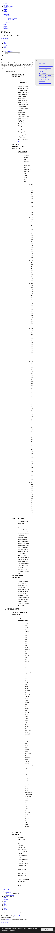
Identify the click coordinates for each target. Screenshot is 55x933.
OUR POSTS (42, 71)
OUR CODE (42, 64)
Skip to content (4, 38)
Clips (5, 43)
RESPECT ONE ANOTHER (46, 66)
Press (5, 46)
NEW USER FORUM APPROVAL (44, 80)
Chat (5, 47)
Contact (5, 48)
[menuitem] (5, 3)
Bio (4, 42)
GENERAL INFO (43, 77)
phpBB (8, 919)
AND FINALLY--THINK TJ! (46, 75)
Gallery (5, 44)
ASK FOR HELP (43, 73)
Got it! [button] (46, 929)
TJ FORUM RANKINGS (45, 83)
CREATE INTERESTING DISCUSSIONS (45, 68)
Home (5, 40)
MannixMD (17, 915)
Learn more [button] (12, 930)
